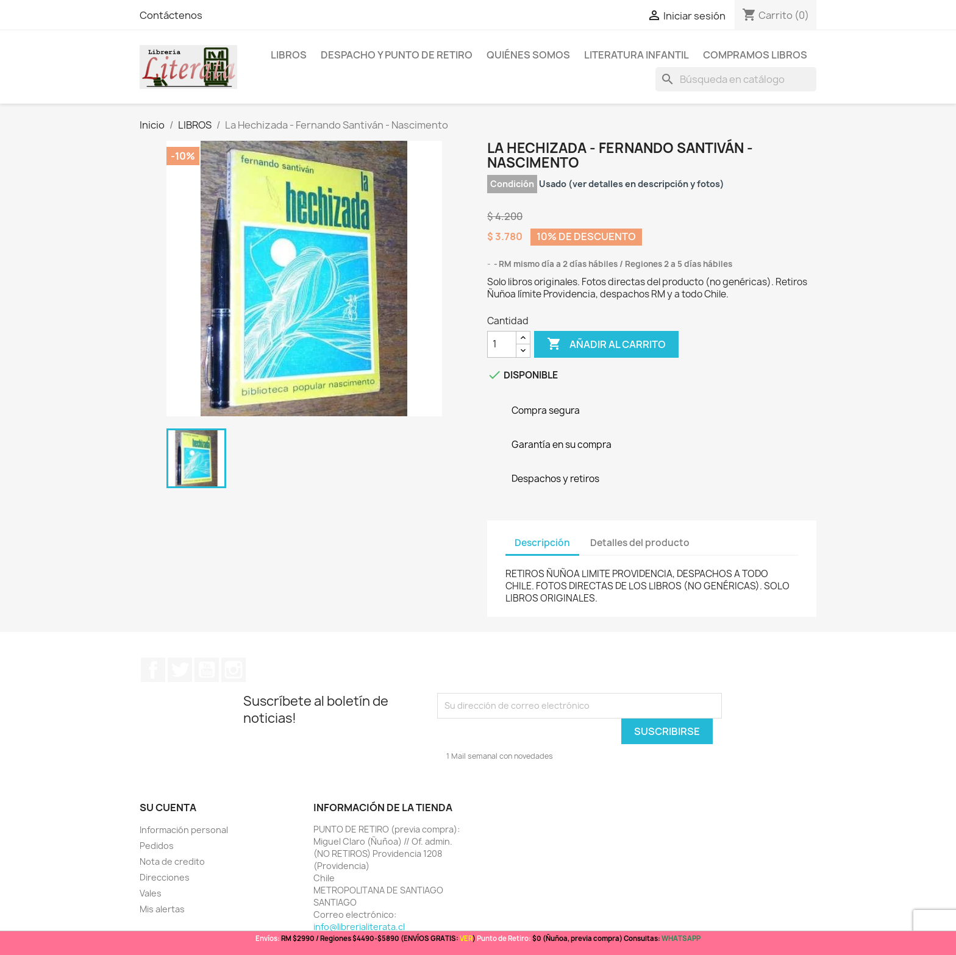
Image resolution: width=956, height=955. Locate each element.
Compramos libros (755, 55)
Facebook (153, 670)
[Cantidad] (501, 344)
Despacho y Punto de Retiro (397, 55)
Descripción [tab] (542, 542)
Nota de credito (172, 861)
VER (466, 938)
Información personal (184, 830)
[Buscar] (735, 79)
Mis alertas (162, 909)
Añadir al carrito (606, 344)
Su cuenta (168, 807)
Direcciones (165, 877)
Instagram (233, 670)
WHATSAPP (681, 938)
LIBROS (289, 55)
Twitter (180, 670)
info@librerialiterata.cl (359, 926)
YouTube (206, 670)
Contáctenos (171, 15)
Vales (151, 893)
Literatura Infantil (636, 55)
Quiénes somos (528, 55)
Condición (512, 184)
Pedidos (157, 845)
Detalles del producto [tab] (640, 542)
